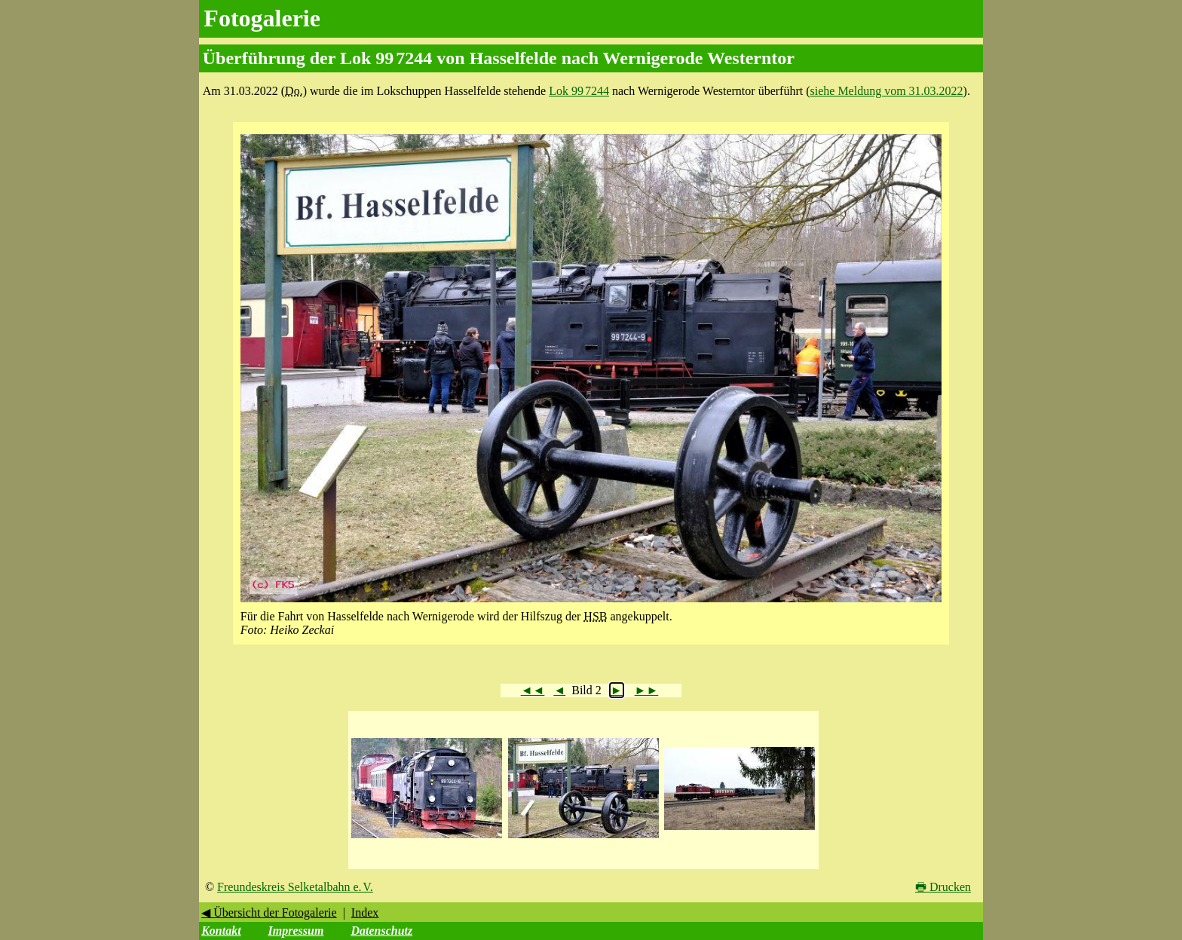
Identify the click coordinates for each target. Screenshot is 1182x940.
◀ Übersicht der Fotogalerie (269, 912)
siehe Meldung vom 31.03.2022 (886, 90)
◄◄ (533, 690)
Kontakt (220, 930)
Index (364, 912)
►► (647, 690)
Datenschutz (381, 930)
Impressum (296, 930)
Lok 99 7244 (579, 90)
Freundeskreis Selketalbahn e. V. (295, 886)
